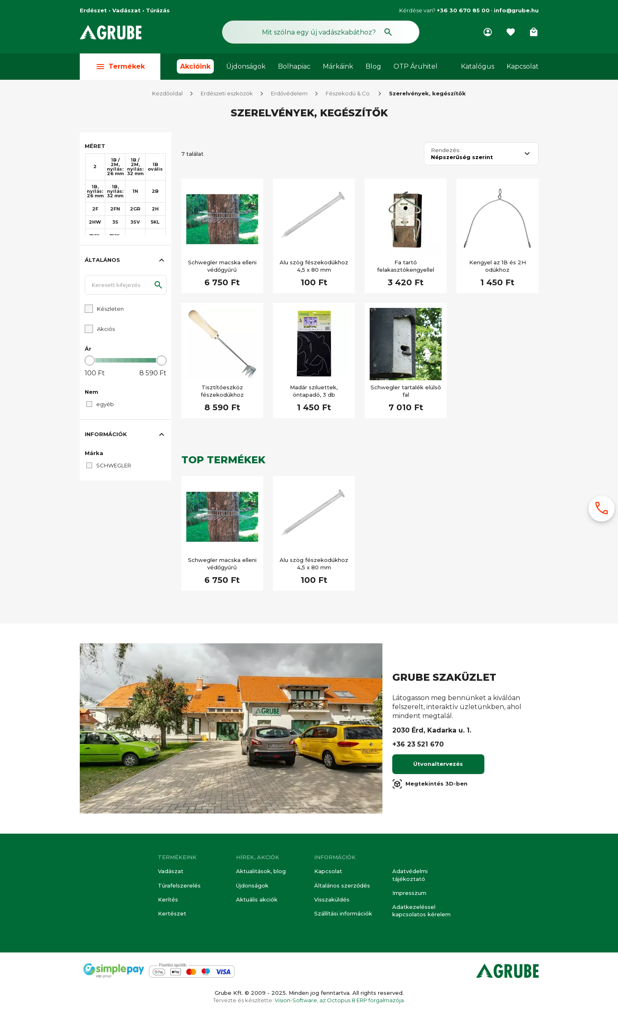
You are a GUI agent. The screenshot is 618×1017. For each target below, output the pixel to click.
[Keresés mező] (320, 32)
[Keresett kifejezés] (126, 285)
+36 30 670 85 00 (463, 10)
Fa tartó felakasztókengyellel (405, 266)
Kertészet (172, 913)
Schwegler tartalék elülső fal (405, 391)
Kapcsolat (523, 66)
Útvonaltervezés (438, 764)
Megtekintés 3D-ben (430, 784)
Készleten (110, 309)
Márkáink (338, 66)
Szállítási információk (343, 913)
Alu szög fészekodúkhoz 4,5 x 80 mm (314, 266)
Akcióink (195, 66)
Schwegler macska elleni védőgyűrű (222, 266)
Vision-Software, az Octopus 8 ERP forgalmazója (339, 1000)
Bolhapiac (294, 66)
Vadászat (170, 871)
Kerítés (168, 899)
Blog (373, 66)
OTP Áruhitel (415, 66)
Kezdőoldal (167, 93)
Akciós (106, 329)
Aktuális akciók (257, 899)
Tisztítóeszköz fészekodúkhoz (222, 391)
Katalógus (477, 66)
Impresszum (409, 893)
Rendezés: (446, 150)
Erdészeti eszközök (227, 93)
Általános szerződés (342, 885)
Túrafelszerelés (179, 885)
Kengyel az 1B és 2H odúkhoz (497, 266)
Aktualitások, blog (261, 871)
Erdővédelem (289, 93)
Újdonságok (246, 66)
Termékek (120, 66)
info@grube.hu (516, 10)
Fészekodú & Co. (348, 93)
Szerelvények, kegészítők (427, 93)
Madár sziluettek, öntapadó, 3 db (314, 391)
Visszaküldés (332, 899)
